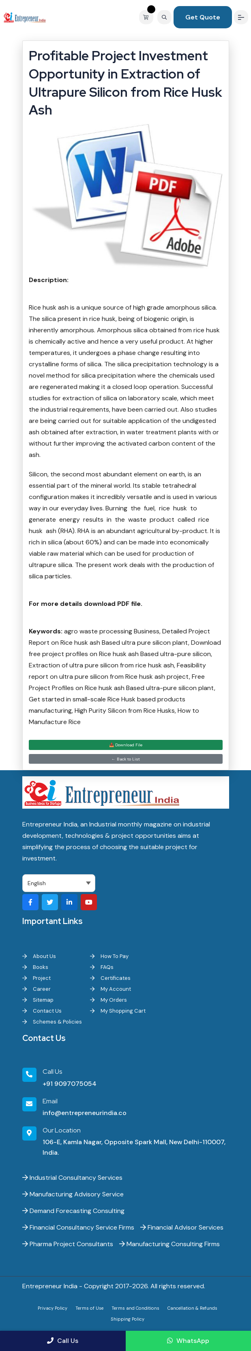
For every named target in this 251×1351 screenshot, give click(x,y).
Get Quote (202, 17)
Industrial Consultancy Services (72, 1177)
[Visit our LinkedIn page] (69, 902)
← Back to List (126, 759)
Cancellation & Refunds (192, 1308)
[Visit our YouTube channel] (89, 902)
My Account (110, 989)
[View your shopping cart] (148, 17)
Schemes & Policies (52, 1021)
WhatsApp (188, 1340)
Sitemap (38, 999)
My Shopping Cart (118, 1010)
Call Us (62, 1340)
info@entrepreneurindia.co (85, 1113)
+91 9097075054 (70, 1083)
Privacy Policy (52, 1308)
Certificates (110, 978)
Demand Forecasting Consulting (73, 1211)
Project (36, 978)
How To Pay (109, 956)
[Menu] (241, 17)
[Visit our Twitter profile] (50, 902)
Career (36, 989)
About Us (39, 956)
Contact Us (42, 1010)
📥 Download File (125, 745)
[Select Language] (58, 883)
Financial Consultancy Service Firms (78, 1227)
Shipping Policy (127, 1319)
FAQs (102, 967)
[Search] (164, 17)
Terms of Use (89, 1308)
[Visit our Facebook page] (30, 902)
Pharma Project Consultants (67, 1244)
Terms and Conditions (135, 1308)
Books (35, 967)
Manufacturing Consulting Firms (169, 1244)
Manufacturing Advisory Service (73, 1194)
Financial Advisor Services (181, 1227)
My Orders (108, 999)
